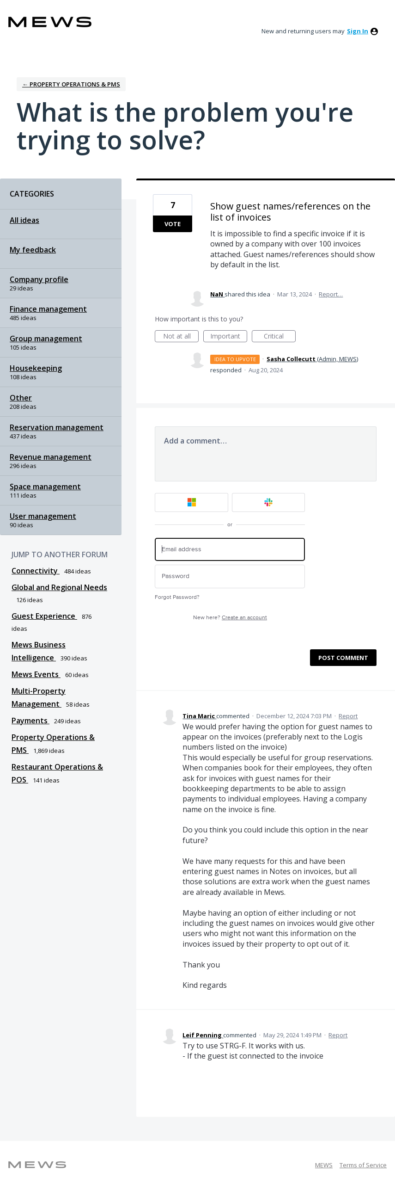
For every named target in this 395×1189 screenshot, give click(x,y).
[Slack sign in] (268, 502)
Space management (45, 486)
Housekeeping (36, 368)
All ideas (24, 220)
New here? (230, 617)
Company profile (39, 279)
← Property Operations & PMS (71, 84)
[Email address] (230, 549)
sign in (357, 31)
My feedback (33, 250)
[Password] (230, 576)
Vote (172, 224)
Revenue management (50, 457)
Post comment (343, 657)
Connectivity (36, 571)
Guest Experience (44, 616)
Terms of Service (363, 1165)
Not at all (181, 337)
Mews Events (36, 674)
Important (228, 337)
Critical (280, 337)
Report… (331, 294)
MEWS (324, 1165)
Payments (30, 720)
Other (21, 398)
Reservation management (56, 427)
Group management (46, 338)
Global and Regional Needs (59, 587)
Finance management (48, 309)
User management (43, 516)
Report (348, 716)
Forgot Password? (177, 597)
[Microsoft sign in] (191, 502)
